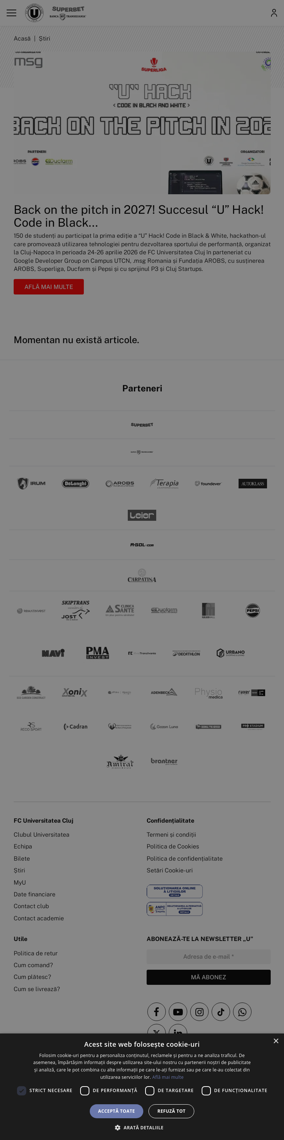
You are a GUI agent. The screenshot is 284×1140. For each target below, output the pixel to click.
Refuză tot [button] (171, 1111)
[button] (141, 1127)
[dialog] (142, 1086)
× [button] (275, 1041)
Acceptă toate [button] (116, 1111)
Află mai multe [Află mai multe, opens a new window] (168, 1077)
